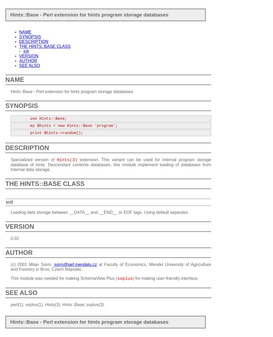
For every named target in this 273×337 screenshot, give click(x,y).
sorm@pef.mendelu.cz (75, 264)
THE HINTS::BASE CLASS (45, 46)
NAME (25, 32)
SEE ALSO (29, 65)
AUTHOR (28, 61)
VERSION (28, 56)
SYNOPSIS (30, 37)
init (26, 51)
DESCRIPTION (33, 41)
